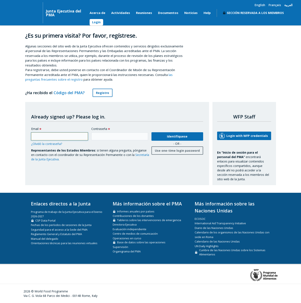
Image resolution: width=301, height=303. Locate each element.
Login (96, 22)
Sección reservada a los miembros (255, 13)
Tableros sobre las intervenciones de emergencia (149, 220)
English (260, 5)
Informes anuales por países (135, 211)
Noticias (191, 13)
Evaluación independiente (129, 229)
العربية (288, 5)
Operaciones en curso (127, 238)
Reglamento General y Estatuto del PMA (56, 234)
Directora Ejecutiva (125, 224)
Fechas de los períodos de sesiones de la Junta (61, 225)
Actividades (120, 13)
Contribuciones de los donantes (133, 216)
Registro (102, 93)
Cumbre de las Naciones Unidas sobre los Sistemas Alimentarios (232, 252)
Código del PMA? (72, 92)
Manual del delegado (44, 239)
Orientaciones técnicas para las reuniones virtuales (64, 243)
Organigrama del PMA (127, 251)
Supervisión (120, 247)
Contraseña (99, 129)
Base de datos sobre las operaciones (141, 242)
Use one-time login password (177, 151)
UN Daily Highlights (207, 246)
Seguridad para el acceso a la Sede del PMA (59, 229)
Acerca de (97, 13)
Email (35, 129)
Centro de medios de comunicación (135, 234)
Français (275, 5)
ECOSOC (200, 219)
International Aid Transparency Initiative (220, 223)
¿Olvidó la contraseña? (46, 144)
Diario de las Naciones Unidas (214, 228)
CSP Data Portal (45, 220)
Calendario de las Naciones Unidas (217, 241)
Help (207, 13)
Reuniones (144, 13)
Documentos (168, 13)
